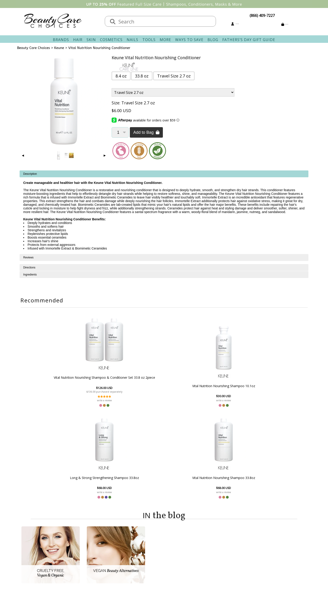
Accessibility (94, 566)
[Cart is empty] (284, 24)
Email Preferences (181, 555)
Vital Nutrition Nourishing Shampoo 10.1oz (139, 385)
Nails (132, 39)
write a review (89, 400)
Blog (213, 39)
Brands (61, 39)
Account (171, 539)
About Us (92, 544)
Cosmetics (111, 39)
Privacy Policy (95, 561)
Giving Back (94, 572)
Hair (77, 39)
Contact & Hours (139, 544)
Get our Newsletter (182, 561)
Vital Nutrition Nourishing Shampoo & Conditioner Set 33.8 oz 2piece (89, 377)
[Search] (113, 21)
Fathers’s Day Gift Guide (248, 39)
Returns (132, 555)
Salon (89, 550)
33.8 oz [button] (142, 76)
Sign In (172, 544)
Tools (149, 39)
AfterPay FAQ (136, 566)
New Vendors (95, 555)
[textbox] (165, 21)
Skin (91, 39)
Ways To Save (189, 39)
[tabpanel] (164, 212)
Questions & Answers (143, 561)
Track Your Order (181, 550)
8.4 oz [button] (121, 76)
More (165, 39)
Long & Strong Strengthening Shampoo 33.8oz (189, 385)
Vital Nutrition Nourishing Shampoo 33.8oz (238, 385)
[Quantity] (120, 132)
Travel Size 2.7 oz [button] (174, 76)
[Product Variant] (173, 92)
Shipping (133, 550)
